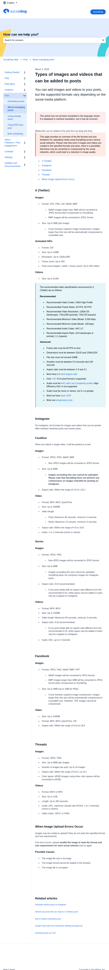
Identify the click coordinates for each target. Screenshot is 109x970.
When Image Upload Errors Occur (58, 179)
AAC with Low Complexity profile (77, 383)
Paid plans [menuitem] (10, 84)
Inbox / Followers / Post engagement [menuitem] (12, 142)
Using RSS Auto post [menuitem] (15, 126)
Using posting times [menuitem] (14, 117)
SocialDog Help (10, 59)
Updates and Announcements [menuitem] (12, 164)
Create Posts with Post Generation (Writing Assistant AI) (59, 926)
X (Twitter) (47, 161)
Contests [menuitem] (9, 151)
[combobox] (52, 40)
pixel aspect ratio (69, 374)
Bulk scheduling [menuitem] (15, 134)
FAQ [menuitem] (7, 78)
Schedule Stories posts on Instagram (50, 905)
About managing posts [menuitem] (16, 108)
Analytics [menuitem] (9, 90)
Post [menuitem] (7, 95)
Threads (46, 174)
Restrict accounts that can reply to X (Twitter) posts (56, 912)
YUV (54, 379)
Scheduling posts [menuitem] (16, 101)
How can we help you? (21, 34)
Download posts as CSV (45, 933)
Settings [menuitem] (9, 157)
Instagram (47, 165)
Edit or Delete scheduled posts (48, 919)
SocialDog (98, 12)
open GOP (66, 395)
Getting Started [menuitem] (12, 72)
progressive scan (64, 400)
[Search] (103, 40)
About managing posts (43, 59)
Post (25, 59)
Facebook (46, 170)
